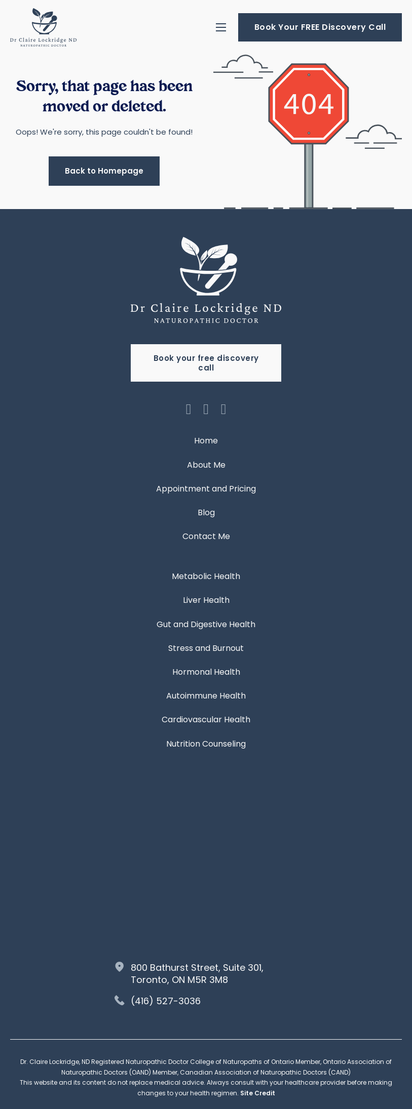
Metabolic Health (206, 576)
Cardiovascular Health (206, 719)
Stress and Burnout (206, 648)
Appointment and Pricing (206, 489)
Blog (206, 512)
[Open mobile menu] (221, 27)
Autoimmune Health (206, 696)
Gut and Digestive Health (206, 624)
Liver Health (206, 600)
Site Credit (257, 1093)
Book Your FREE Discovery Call (320, 27)
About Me (206, 465)
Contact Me (206, 536)
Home (206, 440)
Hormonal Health (206, 672)
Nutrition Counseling (206, 744)
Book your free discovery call (206, 363)
